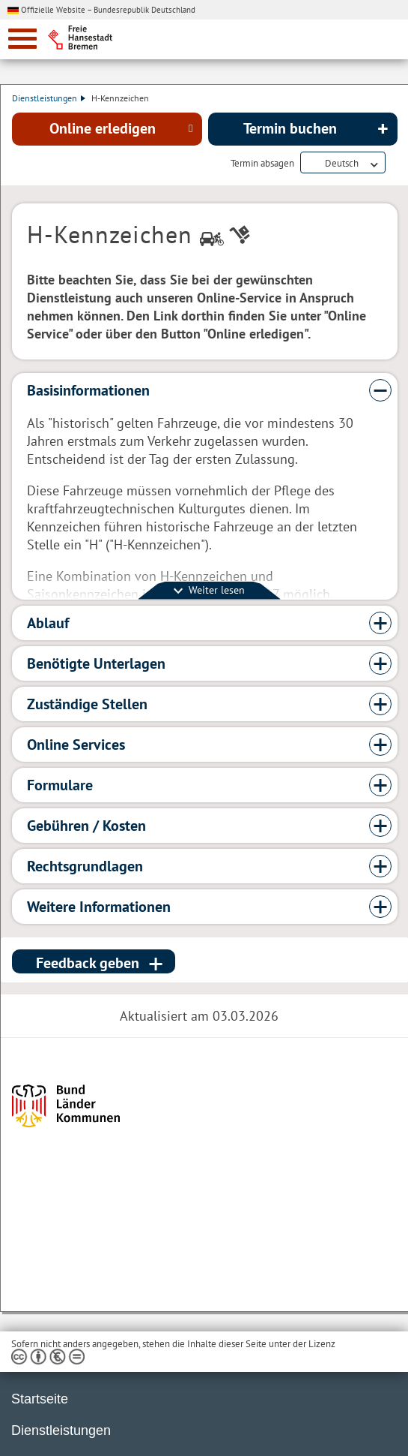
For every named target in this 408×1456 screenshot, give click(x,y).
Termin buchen (290, 128)
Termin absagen (262, 164)
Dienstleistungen (48, 98)
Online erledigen (102, 128)
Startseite (39, 1398)
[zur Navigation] (22, 38)
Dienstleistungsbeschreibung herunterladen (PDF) (395, 163)
